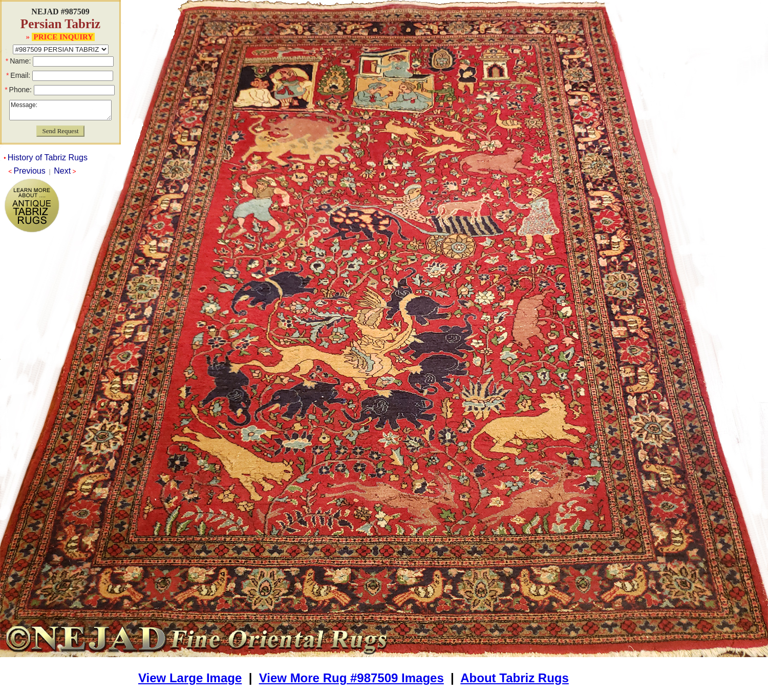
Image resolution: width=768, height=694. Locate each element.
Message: (60, 110)
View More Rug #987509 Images (351, 678)
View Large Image (190, 678)
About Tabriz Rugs (514, 678)
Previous (30, 170)
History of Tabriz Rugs (48, 157)
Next (62, 170)
